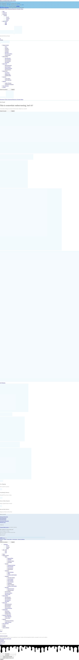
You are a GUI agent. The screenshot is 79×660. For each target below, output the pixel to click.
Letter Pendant (10, 581)
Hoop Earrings (10, 566)
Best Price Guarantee (4, 7)
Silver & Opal (7, 594)
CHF (6, 551)
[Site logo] (7, 33)
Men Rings (7, 62)
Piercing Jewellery (8, 53)
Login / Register (5, 627)
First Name (2, 653)
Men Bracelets (8, 58)
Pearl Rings (9, 562)
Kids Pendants (8, 66)
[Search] (5, 89)
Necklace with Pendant (12, 574)
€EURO (18, 6)
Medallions (9, 583)
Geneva (2, 537)
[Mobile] (8, 658)
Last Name (2, 655)
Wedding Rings (8, 75)
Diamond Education (4, 516)
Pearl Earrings (10, 568)
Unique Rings (7, 78)
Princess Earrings (8, 68)
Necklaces (7, 49)
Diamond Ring (10, 558)
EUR (6, 552)
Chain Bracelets (10, 590)
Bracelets (7, 52)
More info (4, 638)
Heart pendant (10, 580)
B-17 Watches (2, 382)
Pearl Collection (8, 80)
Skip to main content (11, 0)
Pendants (7, 51)
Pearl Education (3, 518)
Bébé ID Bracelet (8, 65)
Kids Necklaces (8, 69)
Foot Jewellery (8, 55)
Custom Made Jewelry (4, 527)
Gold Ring (9, 559)
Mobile (1, 658)
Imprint (5, 539)
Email (1, 656)
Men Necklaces (8, 59)
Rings (6, 46)
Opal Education (3, 519)
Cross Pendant (10, 579)
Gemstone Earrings (11, 565)
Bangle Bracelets (10, 588)
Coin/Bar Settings (11, 577)
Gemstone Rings (10, 561)
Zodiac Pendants (10, 584)
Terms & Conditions (21, 539)
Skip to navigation (3, 0)
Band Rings (7, 72)
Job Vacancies (14, 539)
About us (1, 539)
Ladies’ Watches (8, 83)
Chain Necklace (10, 572)
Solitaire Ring (7, 74)
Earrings (6, 48)
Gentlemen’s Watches (9, 84)
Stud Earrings (10, 569)
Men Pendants (8, 61)
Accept (9, 638)
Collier (8, 573)
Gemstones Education (4, 521)
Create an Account (3, 635)
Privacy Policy (9, 539)
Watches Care (3, 522)
